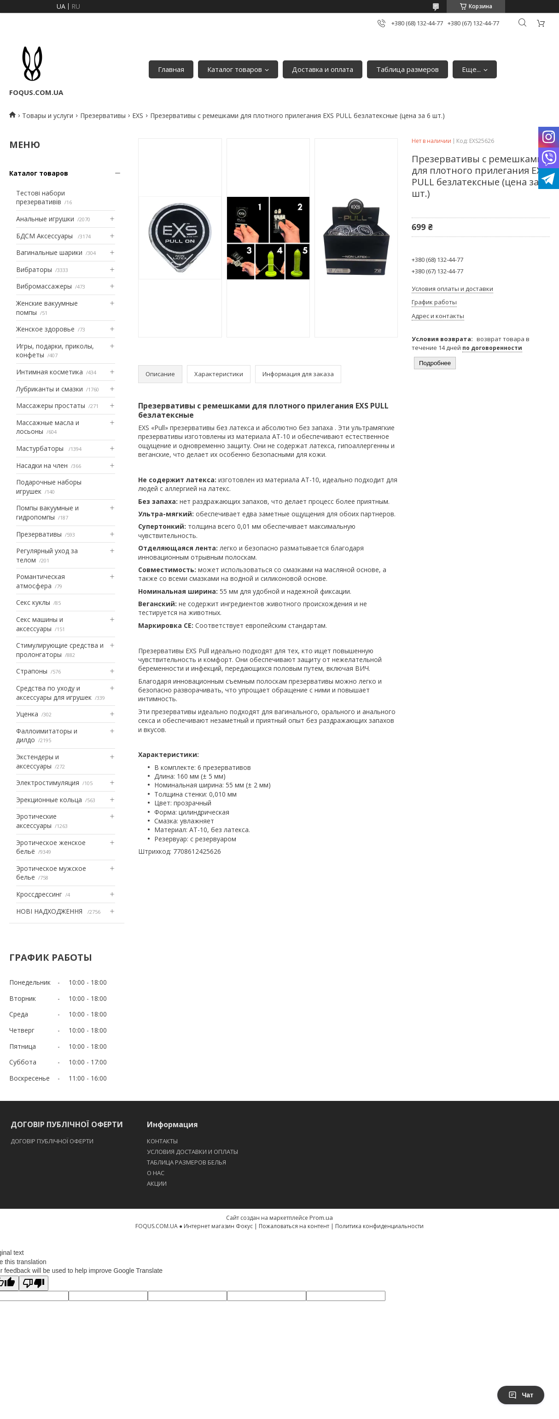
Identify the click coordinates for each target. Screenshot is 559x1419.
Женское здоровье (45, 329)
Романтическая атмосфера (40, 581)
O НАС (155, 1173)
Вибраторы (34, 269)
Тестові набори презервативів (40, 198)
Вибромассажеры (44, 286)
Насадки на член (42, 465)
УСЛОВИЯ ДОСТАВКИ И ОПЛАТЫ (192, 1151)
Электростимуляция (47, 782)
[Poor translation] (33, 1283)
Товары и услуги (47, 115)
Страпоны (31, 671)
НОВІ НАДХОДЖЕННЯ (50, 911)
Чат (520, 1395)
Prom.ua (321, 1217)
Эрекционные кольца (49, 799)
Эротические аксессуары (36, 821)
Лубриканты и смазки (49, 388)
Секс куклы (33, 602)
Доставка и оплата (322, 69)
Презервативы (103, 115)
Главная (171, 69)
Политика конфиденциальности (379, 1226)
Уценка (27, 714)
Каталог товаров (234, 69)
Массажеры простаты (50, 405)
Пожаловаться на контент (294, 1226)
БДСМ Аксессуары (45, 235)
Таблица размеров (407, 69)
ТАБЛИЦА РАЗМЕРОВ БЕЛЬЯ (186, 1162)
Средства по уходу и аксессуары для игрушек (54, 693)
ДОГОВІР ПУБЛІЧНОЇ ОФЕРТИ (53, 1141)
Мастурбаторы (40, 448)
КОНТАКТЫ (162, 1141)
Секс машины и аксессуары (39, 624)
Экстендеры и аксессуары (37, 761)
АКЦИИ (157, 1183)
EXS (137, 115)
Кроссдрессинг (39, 894)
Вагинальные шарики (49, 252)
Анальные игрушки (45, 218)
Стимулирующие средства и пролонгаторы (60, 650)
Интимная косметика (49, 371)
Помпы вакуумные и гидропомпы (47, 512)
